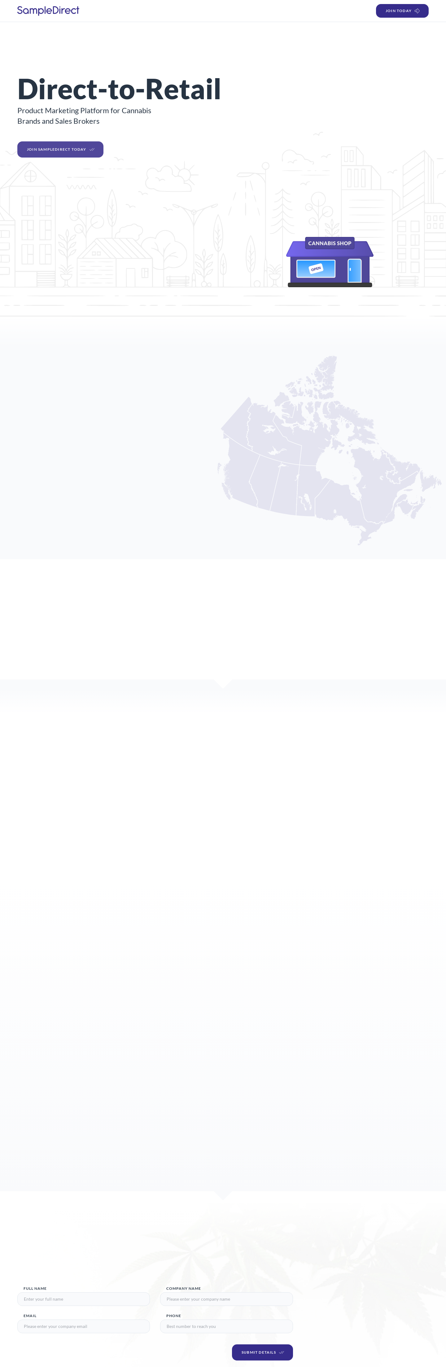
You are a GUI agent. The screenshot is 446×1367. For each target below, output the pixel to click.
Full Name (35, 1288)
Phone (173, 1315)
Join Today (403, 11)
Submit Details (263, 1352)
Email (30, 1315)
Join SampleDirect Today (61, 153)
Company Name (183, 1288)
